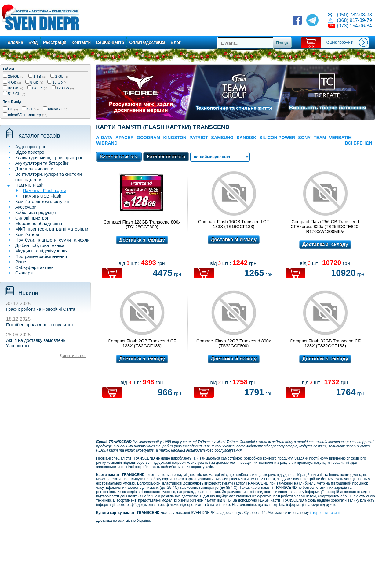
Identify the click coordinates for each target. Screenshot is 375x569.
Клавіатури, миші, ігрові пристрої (48, 157)
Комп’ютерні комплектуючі (42, 201)
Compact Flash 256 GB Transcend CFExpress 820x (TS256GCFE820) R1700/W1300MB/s (325, 226)
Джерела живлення (34, 168)
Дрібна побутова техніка (39, 245)
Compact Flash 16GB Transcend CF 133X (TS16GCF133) (233, 224)
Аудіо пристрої (30, 146)
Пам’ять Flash (29, 185)
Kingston (174, 137)
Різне (20, 261)
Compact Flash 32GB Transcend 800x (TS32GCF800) (233, 343)
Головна (14, 42)
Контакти (81, 42)
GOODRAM (148, 137)
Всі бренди (358, 143)
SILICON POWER (277, 137)
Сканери (24, 272)
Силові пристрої (31, 218)
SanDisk (247, 137)
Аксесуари (26, 207)
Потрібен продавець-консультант (39, 324)
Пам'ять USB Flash (42, 196)
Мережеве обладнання (38, 223)
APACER (124, 137)
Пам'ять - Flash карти (44, 190)
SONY (304, 137)
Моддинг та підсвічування (41, 251)
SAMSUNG (222, 137)
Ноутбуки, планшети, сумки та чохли (52, 240)
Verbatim (340, 137)
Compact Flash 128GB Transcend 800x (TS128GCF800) (142, 224)
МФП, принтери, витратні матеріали (51, 229)
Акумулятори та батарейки (42, 163)
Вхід (33, 42)
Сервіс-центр (110, 42)
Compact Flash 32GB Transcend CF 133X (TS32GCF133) (325, 343)
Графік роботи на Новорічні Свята (40, 309)
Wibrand (107, 143)
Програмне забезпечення (41, 256)
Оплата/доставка (147, 42)
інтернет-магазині (324, 512)
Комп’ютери (27, 234)
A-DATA (104, 137)
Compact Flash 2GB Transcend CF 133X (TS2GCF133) (142, 343)
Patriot (198, 137)
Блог (176, 42)
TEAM (320, 137)
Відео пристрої (30, 152)
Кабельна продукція (35, 212)
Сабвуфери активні (35, 267)
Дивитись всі (73, 355)
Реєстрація (55, 42)
